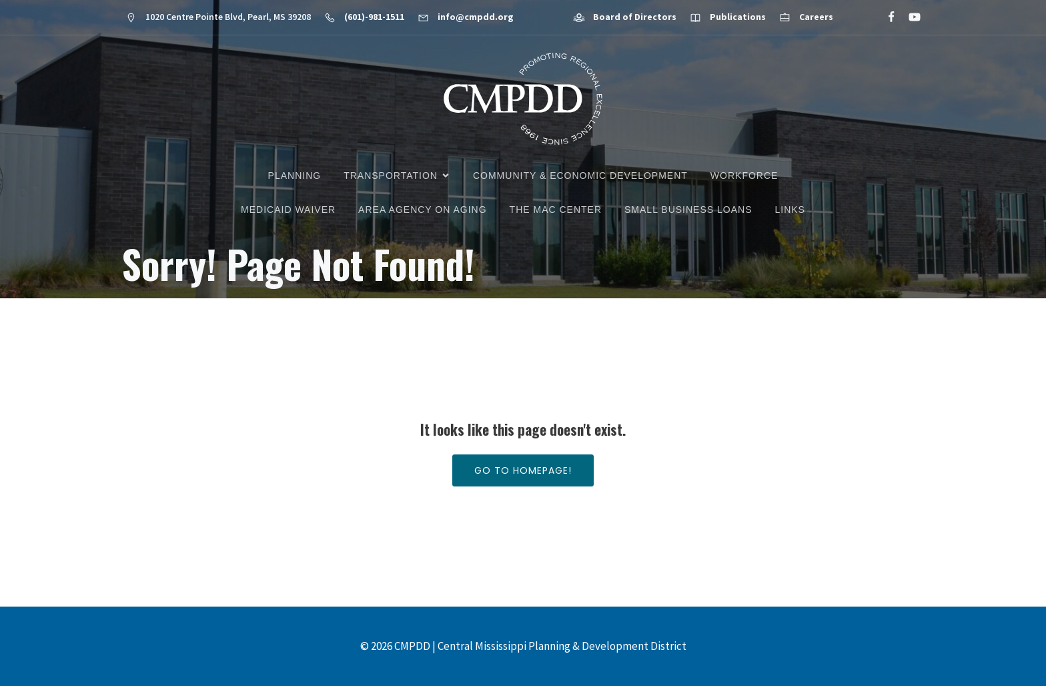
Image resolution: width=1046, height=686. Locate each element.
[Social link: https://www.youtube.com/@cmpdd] (909, 17)
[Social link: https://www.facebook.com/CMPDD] (885, 17)
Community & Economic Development (580, 175)
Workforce (744, 175)
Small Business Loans (688, 209)
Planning (295, 175)
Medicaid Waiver (288, 209)
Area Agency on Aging (422, 209)
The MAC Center (556, 209)
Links (789, 209)
